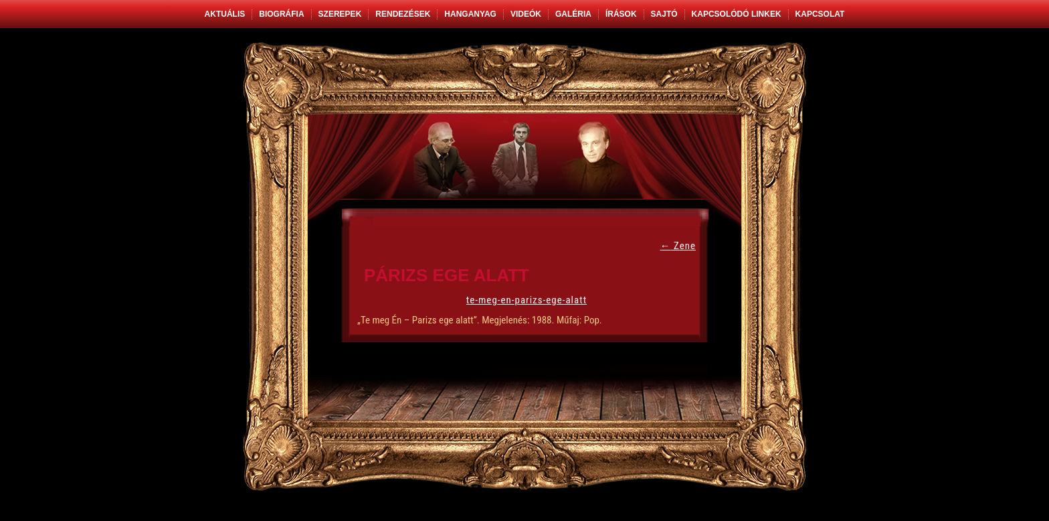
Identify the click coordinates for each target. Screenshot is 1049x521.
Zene (678, 246)
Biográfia (281, 14)
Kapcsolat (820, 14)
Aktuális (225, 14)
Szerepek (340, 14)
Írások (621, 14)
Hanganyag (470, 14)
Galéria (573, 14)
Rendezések (402, 14)
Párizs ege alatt (446, 275)
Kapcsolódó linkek (736, 14)
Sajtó (664, 14)
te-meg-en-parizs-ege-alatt (526, 300)
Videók (525, 14)
